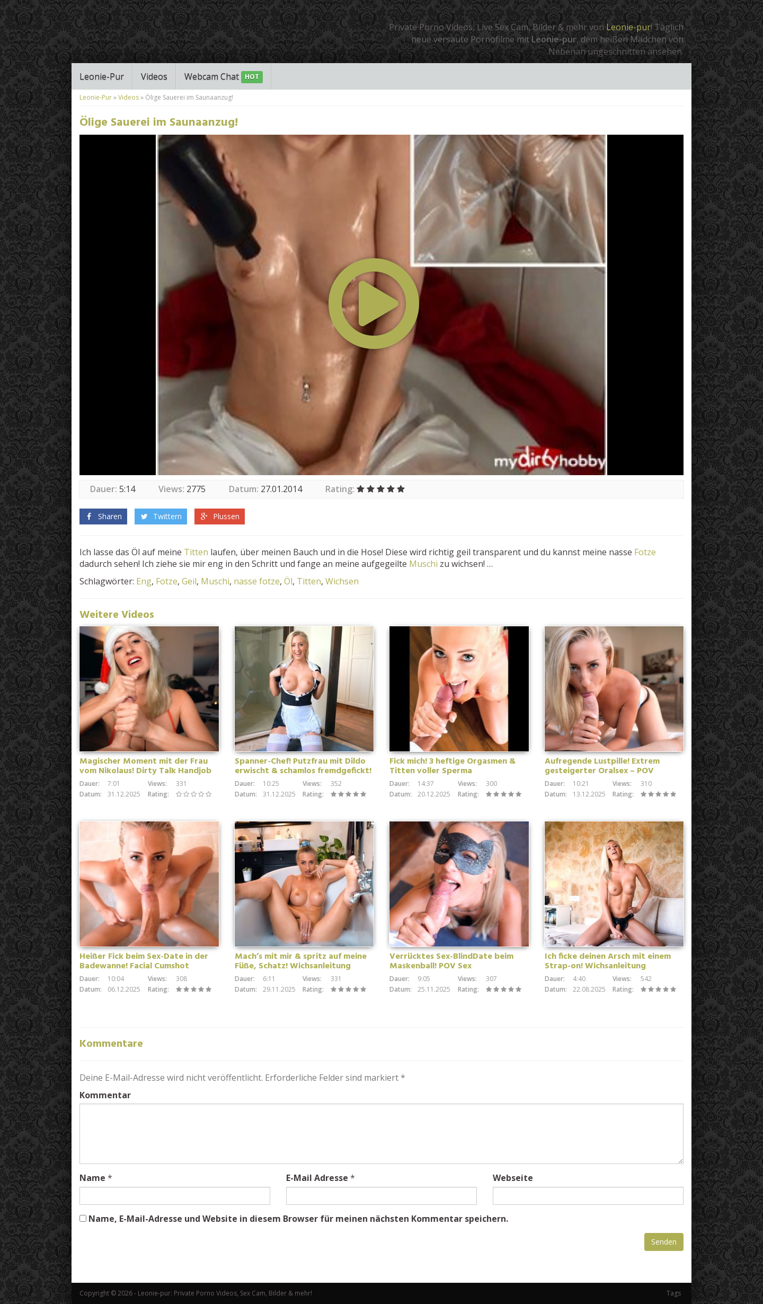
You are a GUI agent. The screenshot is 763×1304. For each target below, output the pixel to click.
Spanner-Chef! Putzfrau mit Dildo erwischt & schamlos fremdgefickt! (303, 766)
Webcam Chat (223, 77)
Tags (674, 1293)
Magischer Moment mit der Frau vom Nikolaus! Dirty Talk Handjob (145, 766)
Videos (154, 76)
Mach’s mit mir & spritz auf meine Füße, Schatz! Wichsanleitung (301, 961)
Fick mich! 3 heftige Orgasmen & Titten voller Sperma (452, 766)
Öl (288, 581)
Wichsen (342, 581)
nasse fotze (257, 581)
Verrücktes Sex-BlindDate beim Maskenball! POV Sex (451, 961)
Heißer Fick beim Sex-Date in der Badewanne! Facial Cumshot (143, 961)
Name (92, 1178)
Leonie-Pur (101, 76)
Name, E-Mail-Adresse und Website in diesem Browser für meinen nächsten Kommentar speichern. (298, 1218)
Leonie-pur (628, 27)
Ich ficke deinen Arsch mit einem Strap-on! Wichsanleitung (608, 961)
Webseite (513, 1178)
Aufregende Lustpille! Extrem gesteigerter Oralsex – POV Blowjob (602, 771)
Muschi (423, 564)
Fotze (645, 552)
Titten (196, 552)
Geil (189, 581)
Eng (144, 581)
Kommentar (105, 1095)
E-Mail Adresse (317, 1178)
